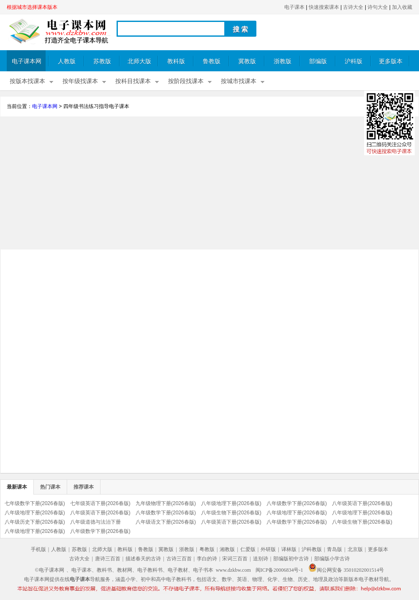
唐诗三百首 (107, 559)
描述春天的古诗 (143, 559)
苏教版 (102, 61)
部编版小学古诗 (332, 559)
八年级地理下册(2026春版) (231, 503)
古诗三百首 (179, 559)
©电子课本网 (49, 570)
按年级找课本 (80, 81)
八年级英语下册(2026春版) (362, 503)
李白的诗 (207, 559)
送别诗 (260, 559)
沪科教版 (312, 549)
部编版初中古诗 (291, 559)
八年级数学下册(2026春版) (297, 503)
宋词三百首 (235, 559)
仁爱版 (248, 549)
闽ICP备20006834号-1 (279, 570)
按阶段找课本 (186, 81)
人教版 (67, 61)
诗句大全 (377, 7)
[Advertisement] (209, 184)
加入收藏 (402, 7)
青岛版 (334, 549)
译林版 (289, 549)
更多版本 (391, 61)
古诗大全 (353, 7)
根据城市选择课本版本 (32, 7)
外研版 (268, 549)
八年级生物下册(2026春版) (231, 513)
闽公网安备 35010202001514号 (346, 570)
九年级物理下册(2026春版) (166, 503)
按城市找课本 (238, 81)
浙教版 (282, 61)
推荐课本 (83, 487)
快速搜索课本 (324, 7)
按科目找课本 (133, 81)
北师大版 (139, 61)
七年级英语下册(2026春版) (100, 503)
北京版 (355, 549)
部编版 (318, 61)
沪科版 (353, 61)
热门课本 (50, 487)
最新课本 (17, 487)
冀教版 (247, 61)
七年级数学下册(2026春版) (35, 503)
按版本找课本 (27, 81)
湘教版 (227, 549)
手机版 (38, 549)
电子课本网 (26, 61)
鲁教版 (211, 61)
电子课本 (294, 7)
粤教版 (207, 549)
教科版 (176, 61)
